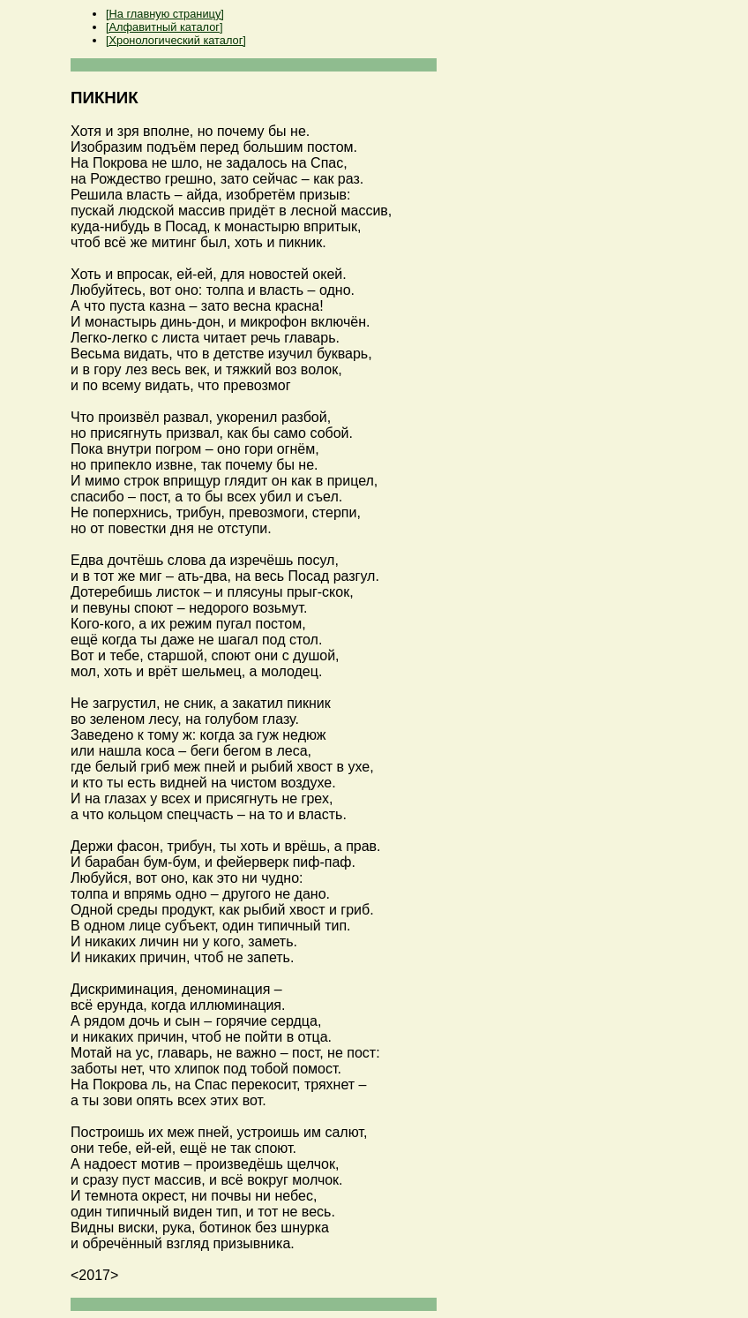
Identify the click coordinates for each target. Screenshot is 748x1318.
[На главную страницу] (165, 13)
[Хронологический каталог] (176, 40)
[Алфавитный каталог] (164, 27)
